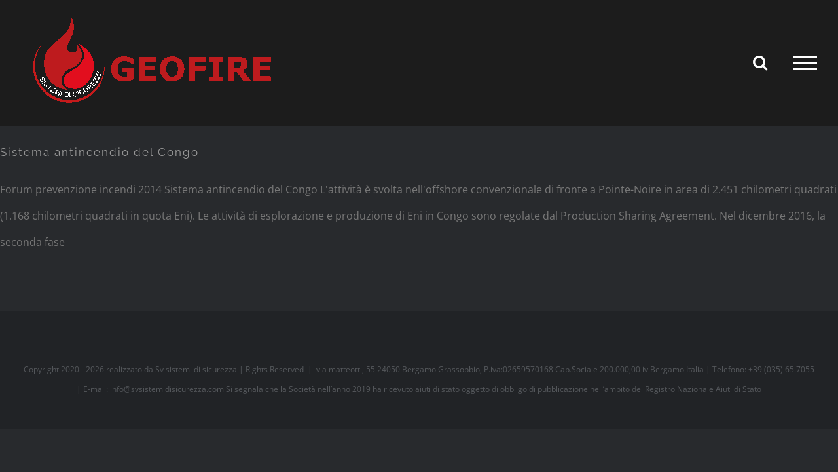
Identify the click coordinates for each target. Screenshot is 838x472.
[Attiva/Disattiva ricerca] (760, 62)
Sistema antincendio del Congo (99, 152)
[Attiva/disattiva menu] (805, 63)
